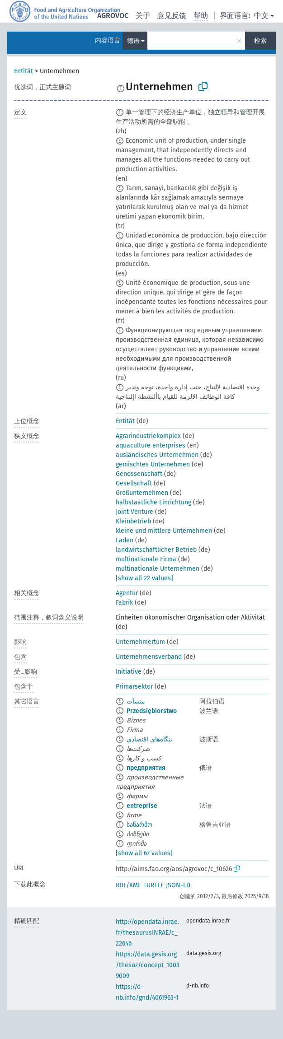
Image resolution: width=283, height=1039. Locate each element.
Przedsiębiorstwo (152, 711)
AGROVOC (112, 15)
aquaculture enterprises (150, 445)
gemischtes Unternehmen (153, 464)
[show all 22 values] (144, 578)
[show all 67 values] (144, 853)
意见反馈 (171, 15)
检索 (260, 41)
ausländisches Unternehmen (157, 455)
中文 (261, 15)
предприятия (146, 768)
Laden (124, 540)
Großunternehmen (142, 493)
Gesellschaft (134, 483)
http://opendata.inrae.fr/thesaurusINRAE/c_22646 (147, 932)
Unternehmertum (140, 642)
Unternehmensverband (149, 657)
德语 (133, 41)
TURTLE (153, 885)
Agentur (127, 593)
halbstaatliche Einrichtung (153, 502)
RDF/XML (128, 885)
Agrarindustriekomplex (148, 436)
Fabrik (124, 602)
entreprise (142, 806)
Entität (23, 71)
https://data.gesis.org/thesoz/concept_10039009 (147, 965)
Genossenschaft (139, 474)
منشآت (136, 701)
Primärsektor (134, 686)
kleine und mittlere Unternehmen (164, 531)
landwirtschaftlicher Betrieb (156, 550)
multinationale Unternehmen (157, 569)
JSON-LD (178, 885)
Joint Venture (134, 512)
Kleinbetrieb (133, 521)
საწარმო (139, 825)
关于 (143, 15)
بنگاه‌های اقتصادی (149, 739)
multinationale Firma (146, 559)
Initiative (129, 672)
